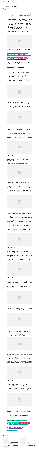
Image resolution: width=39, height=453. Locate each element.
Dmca (14, 1)
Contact (11, 1)
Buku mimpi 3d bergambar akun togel (13, 57)
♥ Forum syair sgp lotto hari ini (13, 442)
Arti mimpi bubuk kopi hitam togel (25, 423)
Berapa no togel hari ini (23, 57)
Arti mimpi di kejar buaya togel (12, 420)
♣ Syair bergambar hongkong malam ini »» (25, 432)
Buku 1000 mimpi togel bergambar (22, 58)
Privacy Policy (17, 1)
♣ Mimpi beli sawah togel (29, 442)
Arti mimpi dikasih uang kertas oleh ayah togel (14, 428)
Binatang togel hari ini (24, 53)
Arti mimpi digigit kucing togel (12, 424)
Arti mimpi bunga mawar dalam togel (13, 423)
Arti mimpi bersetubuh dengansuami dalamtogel (14, 427)
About (20, 1)
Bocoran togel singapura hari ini (12, 54)
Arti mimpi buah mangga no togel (23, 424)
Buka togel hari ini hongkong (11, 58)
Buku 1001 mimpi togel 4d (22, 54)
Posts (23, 1)
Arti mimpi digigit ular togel (22, 420)
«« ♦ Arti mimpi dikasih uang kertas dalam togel (13, 432)
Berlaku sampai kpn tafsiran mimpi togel (13, 53)
